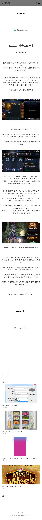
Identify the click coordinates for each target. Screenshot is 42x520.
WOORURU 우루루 (8, 3)
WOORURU (21, 512)
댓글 (3, 496)
